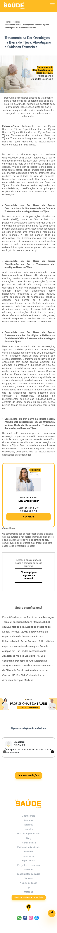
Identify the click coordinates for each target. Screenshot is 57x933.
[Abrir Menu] (52, 5)
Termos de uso (28, 843)
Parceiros (28, 825)
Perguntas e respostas (28, 865)
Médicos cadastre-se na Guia (28, 897)
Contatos (28, 820)
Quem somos (28, 816)
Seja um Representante (28, 834)
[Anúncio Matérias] (28, 713)
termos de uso (41, 540)
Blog (28, 838)
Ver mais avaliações (29, 775)
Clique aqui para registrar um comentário (28, 575)
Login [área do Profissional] (28, 887)
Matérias (16, 22)
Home (7, 22)
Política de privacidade (28, 847)
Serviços (28, 878)
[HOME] (13, 8)
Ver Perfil (28, 517)
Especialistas (28, 861)
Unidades (28, 829)
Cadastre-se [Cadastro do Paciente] (28, 856)
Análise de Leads (28, 883)
